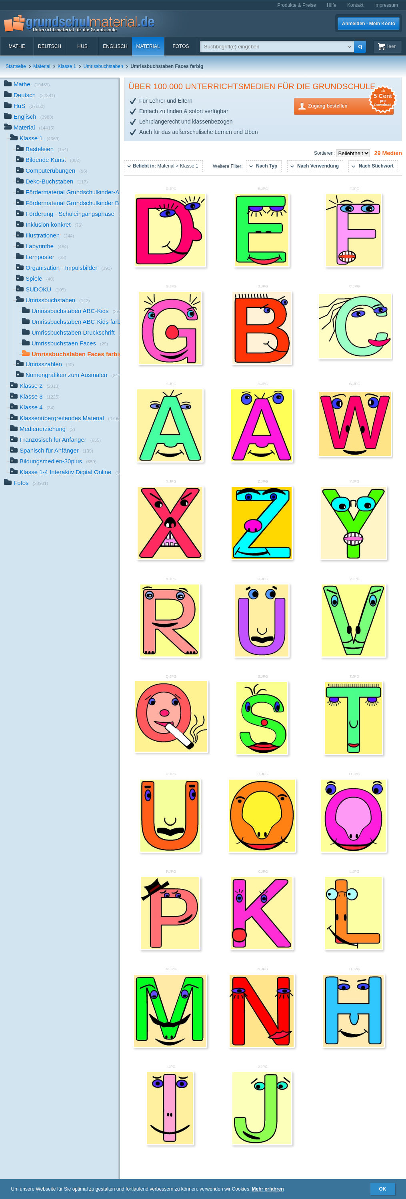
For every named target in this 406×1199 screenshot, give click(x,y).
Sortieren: (325, 153)
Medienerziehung (42, 430)
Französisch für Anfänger (55, 440)
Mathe (16, 46)
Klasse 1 (67, 66)
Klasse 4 (32, 408)
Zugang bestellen (351, 105)
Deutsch (49, 46)
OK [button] (382, 1189)
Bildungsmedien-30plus (53, 462)
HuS (82, 46)
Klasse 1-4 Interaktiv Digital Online (65, 473)
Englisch (115, 46)
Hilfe (331, 5)
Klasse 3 (35, 397)
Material (148, 46)
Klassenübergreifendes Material (65, 419)
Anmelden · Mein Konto (368, 23)
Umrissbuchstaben (103, 66)
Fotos (180, 46)
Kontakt (355, 5)
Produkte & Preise (296, 5)
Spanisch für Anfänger (51, 451)
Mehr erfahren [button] (268, 1189)
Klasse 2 (35, 386)
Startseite (16, 66)
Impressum (386, 5)
